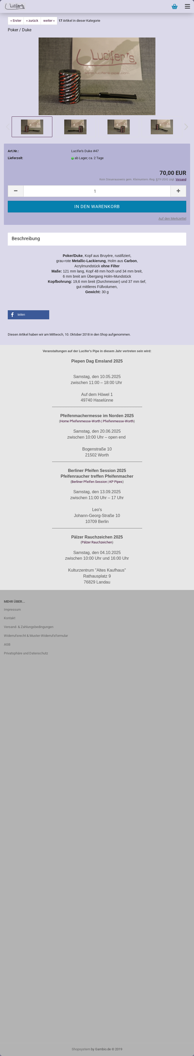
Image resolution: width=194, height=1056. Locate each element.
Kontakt (9, 618)
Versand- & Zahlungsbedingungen (28, 627)
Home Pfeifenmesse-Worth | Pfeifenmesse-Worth (97, 421)
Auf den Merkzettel (172, 218)
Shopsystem (81, 1049)
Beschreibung (26, 238)
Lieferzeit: (15, 158)
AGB (7, 644)
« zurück (32, 21)
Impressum (12, 609)
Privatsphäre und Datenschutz (26, 653)
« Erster (15, 21)
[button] (28, 314)
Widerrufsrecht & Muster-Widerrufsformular (36, 636)
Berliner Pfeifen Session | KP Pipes (97, 482)
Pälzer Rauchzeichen (97, 542)
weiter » (49, 21)
